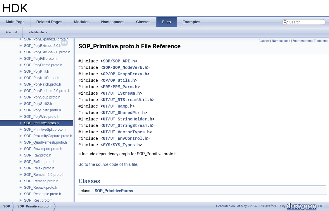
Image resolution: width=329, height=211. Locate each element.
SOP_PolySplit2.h (38, 104)
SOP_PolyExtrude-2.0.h (42, 46)
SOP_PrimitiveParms (114, 190)
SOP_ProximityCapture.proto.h (48, 136)
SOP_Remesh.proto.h (41, 181)
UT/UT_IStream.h (121, 93)
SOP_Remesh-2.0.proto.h (44, 175)
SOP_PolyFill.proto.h (40, 59)
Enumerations (302, 41)
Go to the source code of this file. (108, 164)
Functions (321, 41)
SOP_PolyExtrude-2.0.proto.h (47, 52)
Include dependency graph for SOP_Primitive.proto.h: (128, 154)
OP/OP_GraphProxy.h (125, 74)
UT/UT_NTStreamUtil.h (127, 100)
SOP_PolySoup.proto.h (42, 97)
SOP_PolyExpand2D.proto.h (46, 39)
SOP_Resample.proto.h (42, 194)
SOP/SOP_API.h (119, 61)
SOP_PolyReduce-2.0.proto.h (47, 91)
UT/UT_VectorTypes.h (126, 132)
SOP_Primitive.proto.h (41, 123)
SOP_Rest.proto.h (38, 200)
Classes (264, 41)
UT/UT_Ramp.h (117, 106)
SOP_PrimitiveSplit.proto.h (45, 129)
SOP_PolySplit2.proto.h (42, 110)
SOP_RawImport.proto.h (43, 149)
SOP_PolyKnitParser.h (41, 78)
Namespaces (281, 41)
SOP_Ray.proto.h (37, 155)
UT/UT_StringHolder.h (127, 119)
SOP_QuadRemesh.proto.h (45, 142)
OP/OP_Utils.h (119, 80)
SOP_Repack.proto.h (40, 188)
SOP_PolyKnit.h (36, 71)
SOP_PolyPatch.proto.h (42, 84)
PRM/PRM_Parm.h (120, 87)
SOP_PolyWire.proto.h (41, 117)
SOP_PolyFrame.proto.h (43, 65)
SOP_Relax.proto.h (39, 168)
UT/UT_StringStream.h (127, 125)
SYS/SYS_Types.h (121, 145)
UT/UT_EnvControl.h (125, 138)
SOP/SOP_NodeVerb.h (125, 67)
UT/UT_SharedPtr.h (124, 112)
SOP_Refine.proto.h (39, 162)
